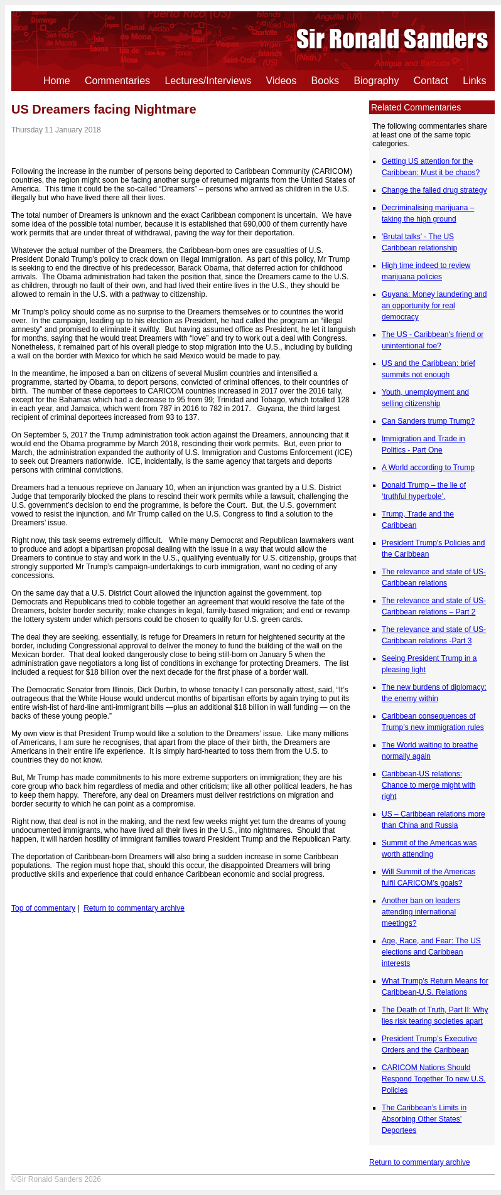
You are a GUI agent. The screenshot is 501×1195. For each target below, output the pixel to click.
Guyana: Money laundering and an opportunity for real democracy (434, 305)
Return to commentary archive (419, 1162)
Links (474, 80)
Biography (376, 80)
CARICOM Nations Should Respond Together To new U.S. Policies (434, 1079)
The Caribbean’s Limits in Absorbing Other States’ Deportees (424, 1119)
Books (325, 80)
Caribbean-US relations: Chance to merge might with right (428, 785)
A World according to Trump (428, 467)
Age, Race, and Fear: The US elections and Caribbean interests (431, 952)
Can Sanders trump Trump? (428, 421)
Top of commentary (43, 908)
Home (56, 80)
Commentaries (117, 80)
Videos (281, 80)
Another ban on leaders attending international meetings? (421, 912)
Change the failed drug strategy (434, 190)
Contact (431, 80)
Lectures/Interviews (207, 80)
